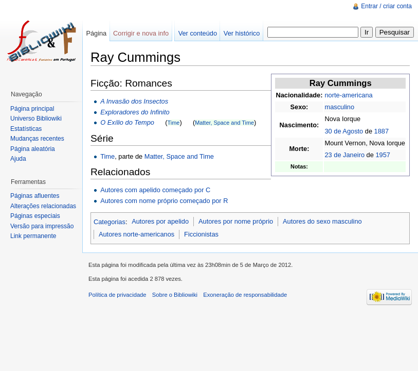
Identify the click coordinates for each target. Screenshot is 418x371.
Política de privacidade (117, 295)
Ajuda (18, 158)
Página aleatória (32, 149)
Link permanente (33, 236)
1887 (381, 131)
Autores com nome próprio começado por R (164, 201)
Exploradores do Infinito (134, 112)
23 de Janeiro (344, 155)
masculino (339, 107)
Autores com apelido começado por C (155, 190)
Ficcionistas (201, 234)
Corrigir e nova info (141, 33)
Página (96, 33)
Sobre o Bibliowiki (174, 295)
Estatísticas (26, 128)
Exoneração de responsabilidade (245, 295)
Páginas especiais (35, 216)
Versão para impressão (42, 226)
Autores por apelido (160, 221)
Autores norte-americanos (136, 234)
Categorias (109, 221)
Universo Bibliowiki (36, 118)
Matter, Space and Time (224, 123)
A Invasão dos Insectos (134, 101)
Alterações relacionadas (43, 206)
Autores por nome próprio (235, 221)
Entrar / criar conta (386, 6)
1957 (382, 155)
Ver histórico (242, 33)
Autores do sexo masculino (322, 221)
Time (174, 123)
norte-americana (348, 95)
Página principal (32, 108)
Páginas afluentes (34, 195)
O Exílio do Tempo (127, 122)
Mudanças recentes (37, 138)
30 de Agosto (343, 131)
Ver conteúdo (197, 33)
